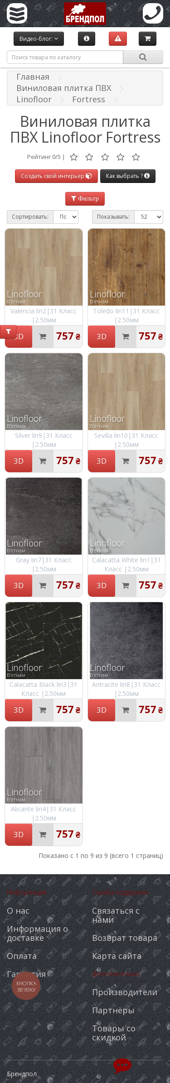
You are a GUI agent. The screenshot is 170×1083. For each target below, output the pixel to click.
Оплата (22, 955)
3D (19, 336)
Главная (32, 76)
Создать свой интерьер (56, 176)
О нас (18, 910)
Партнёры (113, 1010)
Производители (124, 992)
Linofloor (34, 99)
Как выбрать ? (128, 176)
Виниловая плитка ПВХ (63, 87)
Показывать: (113, 216)
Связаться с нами (116, 915)
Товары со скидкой (114, 1033)
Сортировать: (30, 216)
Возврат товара (124, 937)
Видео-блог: (38, 39)
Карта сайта (116, 955)
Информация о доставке (37, 933)
